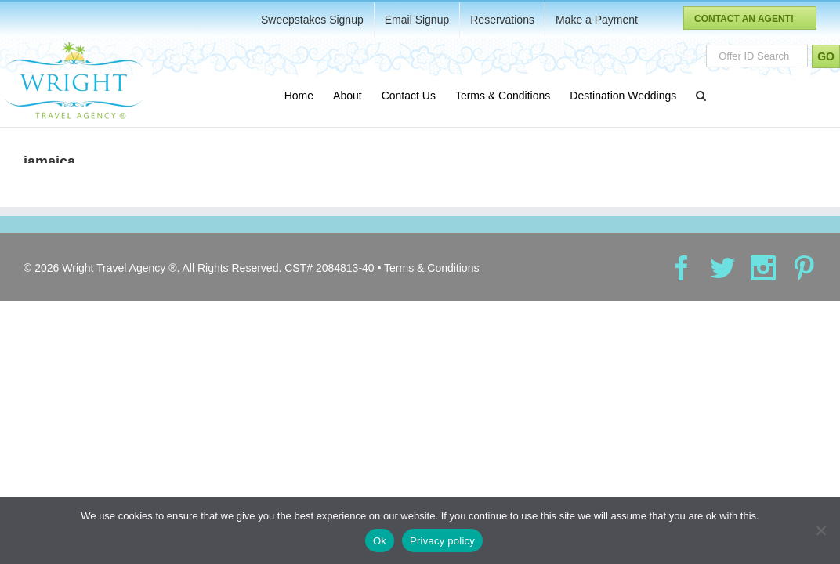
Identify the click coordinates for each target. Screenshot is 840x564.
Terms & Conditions (431, 275)
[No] (820, 530)
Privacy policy (442, 541)
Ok (379, 541)
